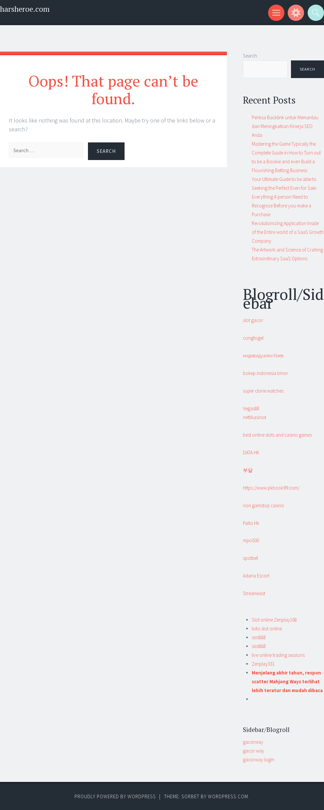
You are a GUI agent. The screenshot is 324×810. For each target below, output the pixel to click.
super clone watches (263, 391)
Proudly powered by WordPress (115, 796)
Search (250, 56)
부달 (248, 470)
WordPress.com (228, 796)
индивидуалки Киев (263, 355)
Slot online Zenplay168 (274, 620)
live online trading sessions (278, 655)
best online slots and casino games (277, 435)
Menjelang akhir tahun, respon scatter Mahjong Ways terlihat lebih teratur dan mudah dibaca (287, 681)
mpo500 (251, 540)
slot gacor (253, 320)
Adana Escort (256, 576)
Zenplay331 (263, 664)
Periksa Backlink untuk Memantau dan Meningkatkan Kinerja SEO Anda (285, 126)
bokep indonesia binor (265, 373)
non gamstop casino (263, 505)
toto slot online (267, 628)
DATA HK (251, 452)
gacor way (253, 751)
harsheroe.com (25, 9)
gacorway (253, 742)
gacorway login (258, 759)
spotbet (250, 558)
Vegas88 (251, 408)
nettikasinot (254, 417)
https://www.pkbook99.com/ (271, 488)
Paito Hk (251, 523)
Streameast (254, 593)
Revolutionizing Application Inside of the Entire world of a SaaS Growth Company (288, 232)
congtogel (253, 338)
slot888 (259, 637)
